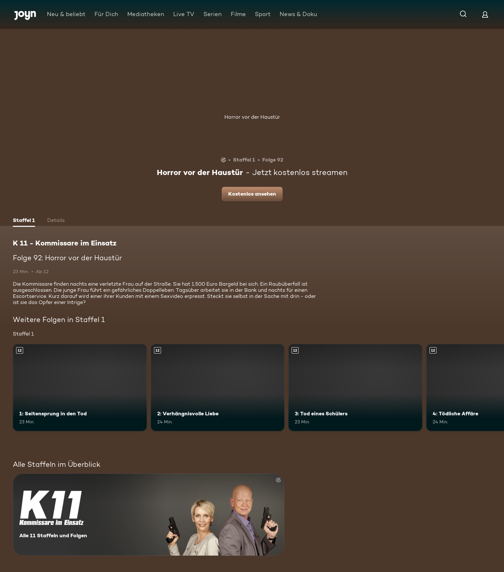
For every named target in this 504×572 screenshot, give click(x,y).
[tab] (24, 221)
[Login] (485, 14)
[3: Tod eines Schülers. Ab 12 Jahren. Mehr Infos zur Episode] (355, 387)
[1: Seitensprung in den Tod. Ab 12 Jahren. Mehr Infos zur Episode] (80, 387)
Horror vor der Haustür (252, 117)
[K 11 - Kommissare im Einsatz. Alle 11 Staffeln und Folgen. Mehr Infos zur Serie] (148, 515)
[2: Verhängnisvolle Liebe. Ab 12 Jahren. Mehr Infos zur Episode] (218, 387)
